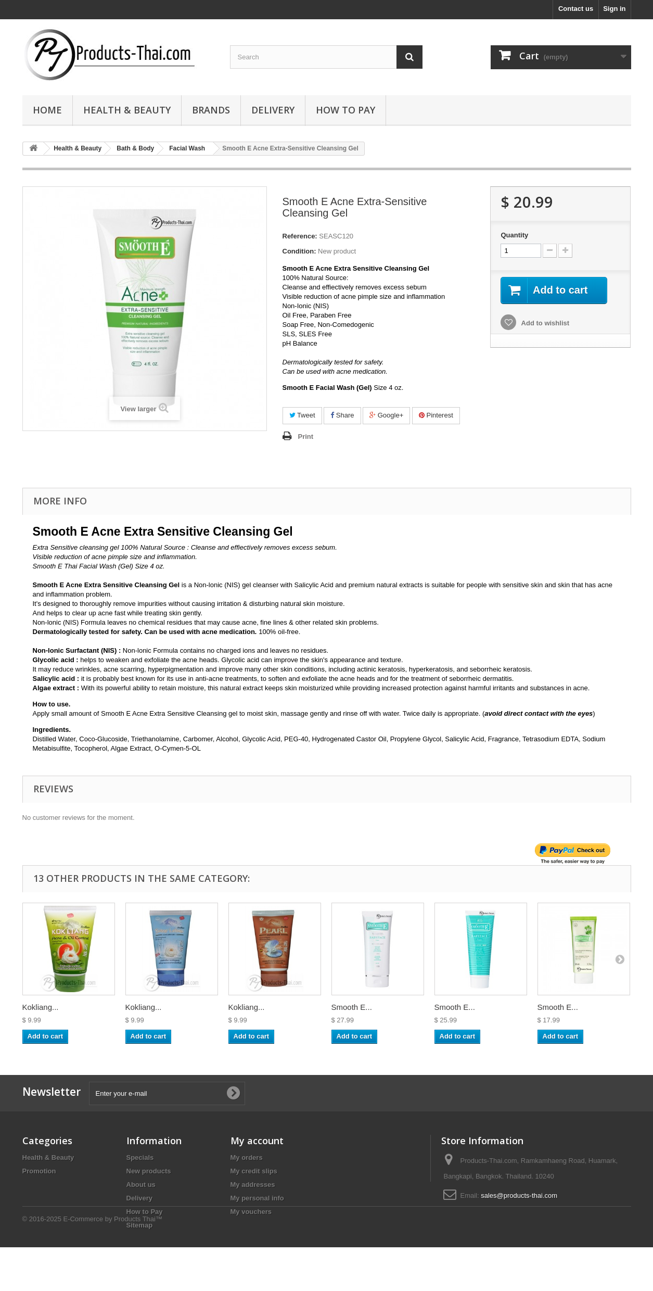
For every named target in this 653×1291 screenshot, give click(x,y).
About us (141, 1184)
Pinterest (436, 415)
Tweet (302, 415)
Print (306, 436)
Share (342, 415)
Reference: (300, 236)
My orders (247, 1157)
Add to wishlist (544, 323)
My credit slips (254, 1171)
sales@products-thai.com (519, 1195)
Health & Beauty (127, 110)
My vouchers (251, 1212)
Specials (140, 1157)
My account (257, 1140)
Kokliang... (40, 1007)
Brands (211, 110)
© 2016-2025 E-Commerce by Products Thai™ (92, 1263)
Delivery (273, 110)
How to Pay (345, 110)
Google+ (386, 415)
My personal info (257, 1198)
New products (148, 1171)
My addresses (253, 1184)
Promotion (39, 1171)
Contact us (575, 8)
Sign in (614, 8)
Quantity (514, 235)
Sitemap (139, 1225)
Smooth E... (351, 1007)
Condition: (299, 251)
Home (47, 110)
